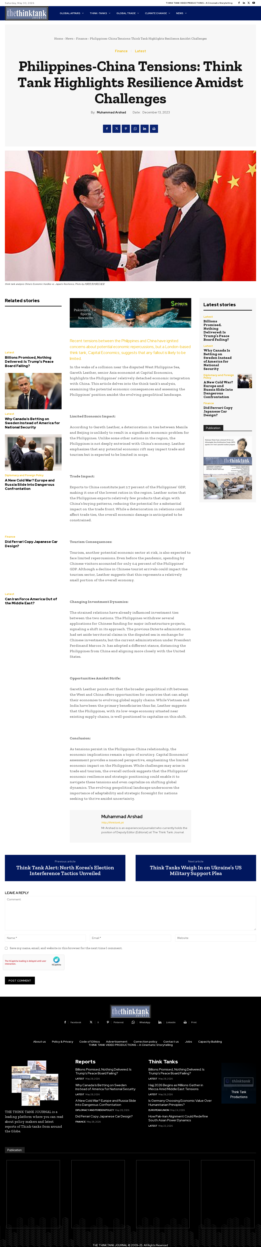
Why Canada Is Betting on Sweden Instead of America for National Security (32, 423)
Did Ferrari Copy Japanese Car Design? (31, 543)
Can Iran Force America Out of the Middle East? (31, 601)
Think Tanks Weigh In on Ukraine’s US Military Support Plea (196, 870)
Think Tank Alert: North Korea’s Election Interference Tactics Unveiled (65, 870)
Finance (81, 38)
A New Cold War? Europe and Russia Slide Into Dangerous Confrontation (30, 484)
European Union (158, 1110)
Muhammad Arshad (111, 112)
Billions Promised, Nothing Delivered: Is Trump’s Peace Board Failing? (29, 361)
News (69, 38)
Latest (140, 51)
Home (58, 38)
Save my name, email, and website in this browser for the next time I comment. (66, 948)
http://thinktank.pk (112, 822)
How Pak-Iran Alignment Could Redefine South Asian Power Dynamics (178, 1118)
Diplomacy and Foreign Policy (24, 475)
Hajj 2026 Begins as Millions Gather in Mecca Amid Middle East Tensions (175, 1087)
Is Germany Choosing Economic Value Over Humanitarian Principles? (180, 1102)
